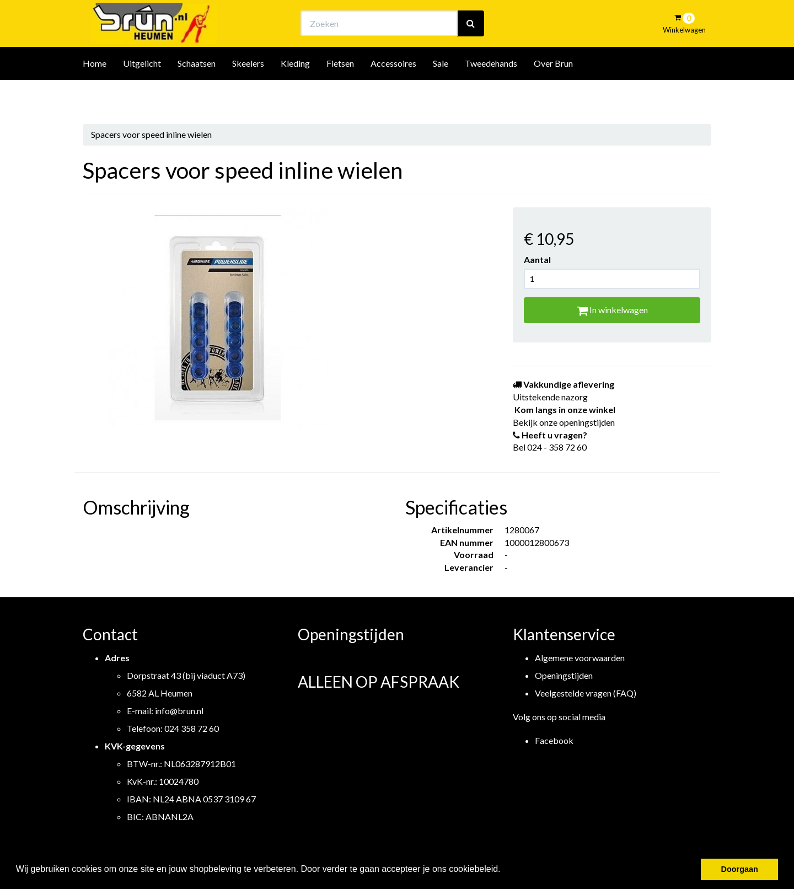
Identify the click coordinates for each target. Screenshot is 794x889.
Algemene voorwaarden (580, 657)
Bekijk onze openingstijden (407, 19)
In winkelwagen (612, 309)
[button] (504, 870)
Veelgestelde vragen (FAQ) (585, 693)
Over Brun (553, 93)
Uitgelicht (142, 93)
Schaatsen (197, 93)
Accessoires (393, 93)
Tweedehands (491, 93)
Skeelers (248, 93)
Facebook (554, 740)
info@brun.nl (179, 710)
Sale (440, 93)
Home (94, 93)
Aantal (537, 259)
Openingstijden (564, 675)
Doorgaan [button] (739, 869)
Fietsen (340, 93)
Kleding (295, 93)
